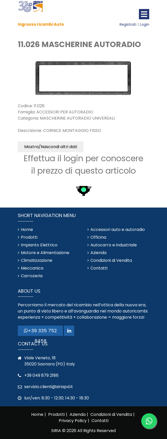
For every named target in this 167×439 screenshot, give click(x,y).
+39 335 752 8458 (40, 331)
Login (144, 24)
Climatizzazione (36, 260)
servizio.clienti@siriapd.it (48, 387)
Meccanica (32, 268)
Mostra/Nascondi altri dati (50, 147)
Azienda (98, 253)
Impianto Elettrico (39, 245)
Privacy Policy (73, 421)
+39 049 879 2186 (41, 375)
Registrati (128, 24)
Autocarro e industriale (113, 245)
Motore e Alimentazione (45, 253)
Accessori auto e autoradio (117, 229)
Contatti (98, 268)
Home (27, 229)
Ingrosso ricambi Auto (41, 24)
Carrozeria (32, 276)
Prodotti (29, 237)
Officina (98, 237)
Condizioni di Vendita (111, 260)
